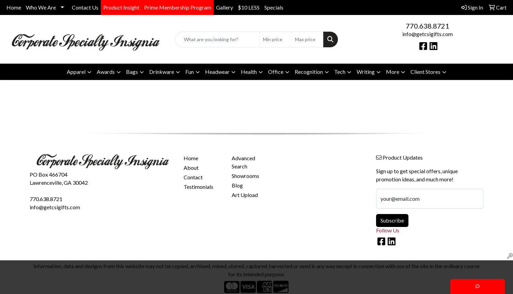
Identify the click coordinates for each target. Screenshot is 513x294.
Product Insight (121, 7)
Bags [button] (132, 71)
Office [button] (275, 71)
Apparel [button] (76, 71)
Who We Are (41, 7)
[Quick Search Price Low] (275, 39)
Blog (237, 185)
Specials (273, 7)
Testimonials (198, 186)
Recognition (309, 71)
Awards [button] (106, 71)
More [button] (392, 71)
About (191, 167)
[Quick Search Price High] (307, 39)
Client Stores (425, 71)
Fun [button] (189, 71)
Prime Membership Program (177, 7)
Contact (193, 177)
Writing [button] (366, 71)
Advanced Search (243, 162)
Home (13, 7)
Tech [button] (339, 71)
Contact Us (85, 7)
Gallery (224, 7)
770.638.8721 (427, 26)
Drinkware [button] (161, 71)
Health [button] (249, 71)
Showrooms (245, 176)
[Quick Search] (217, 39)
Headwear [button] (217, 71)
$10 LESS (249, 7)
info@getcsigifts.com (427, 34)
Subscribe (392, 220)
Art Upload (245, 195)
